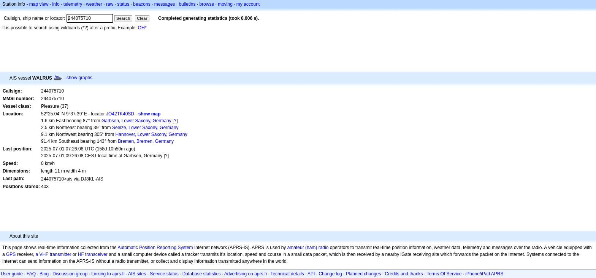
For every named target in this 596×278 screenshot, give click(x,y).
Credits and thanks (404, 273)
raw (109, 4)
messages (164, 4)
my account (248, 4)
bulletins (187, 4)
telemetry (72, 4)
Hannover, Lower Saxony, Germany (151, 134)
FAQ (31, 273)
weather (94, 4)
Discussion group (69, 273)
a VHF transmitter (53, 254)
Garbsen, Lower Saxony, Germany (136, 120)
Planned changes (363, 273)
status (123, 4)
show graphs (79, 77)
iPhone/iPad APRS (484, 273)
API (311, 273)
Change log (330, 273)
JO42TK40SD (120, 114)
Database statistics (201, 273)
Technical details (287, 273)
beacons (141, 4)
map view (39, 4)
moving (225, 4)
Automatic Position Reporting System (155, 247)
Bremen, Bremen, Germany (146, 141)
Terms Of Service (443, 273)
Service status (164, 273)
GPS (11, 254)
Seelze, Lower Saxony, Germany (145, 127)
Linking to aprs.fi (107, 273)
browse (206, 4)
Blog (44, 273)
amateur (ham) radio (308, 247)
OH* (142, 27)
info (55, 4)
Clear (142, 18)
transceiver (96, 254)
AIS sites (137, 273)
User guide (12, 273)
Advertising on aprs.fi (245, 273)
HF (81, 254)
